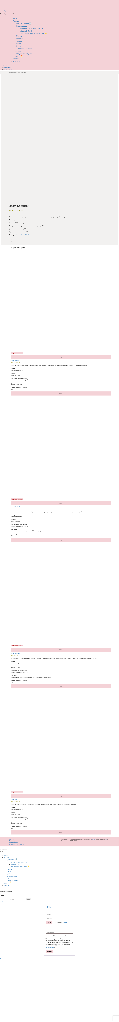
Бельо (18, 46)
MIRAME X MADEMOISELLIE (31, 28)
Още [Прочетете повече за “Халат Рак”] (61, 858)
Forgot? (65, 984)
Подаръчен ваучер (24, 54)
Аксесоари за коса (24, 49)
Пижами (19, 39)
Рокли (18, 44)
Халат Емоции (15, 422)
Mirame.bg (3, 11)
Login (48, 968)
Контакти (16, 61)
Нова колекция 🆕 (23, 23)
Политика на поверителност (17, 906)
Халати (19, 36)
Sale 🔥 (19, 56)
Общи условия (13, 905)
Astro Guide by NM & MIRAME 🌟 (33, 33)
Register (49, 970)
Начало (16, 18)
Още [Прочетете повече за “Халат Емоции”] (61, 419)
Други (18, 51)
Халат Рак (14, 861)
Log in (49, 984)
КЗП (106, 901)
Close (1, 1021)
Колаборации (21, 26)
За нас (15, 59)
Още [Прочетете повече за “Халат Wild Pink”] (61, 712)
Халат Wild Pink (15, 715)
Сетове (19, 41)
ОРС (93, 901)
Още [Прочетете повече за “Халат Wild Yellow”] (61, 565)
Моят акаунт (12, 903)
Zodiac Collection (25, 297)
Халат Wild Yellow (16, 569)
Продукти (17, 21)
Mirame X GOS (26, 31)
